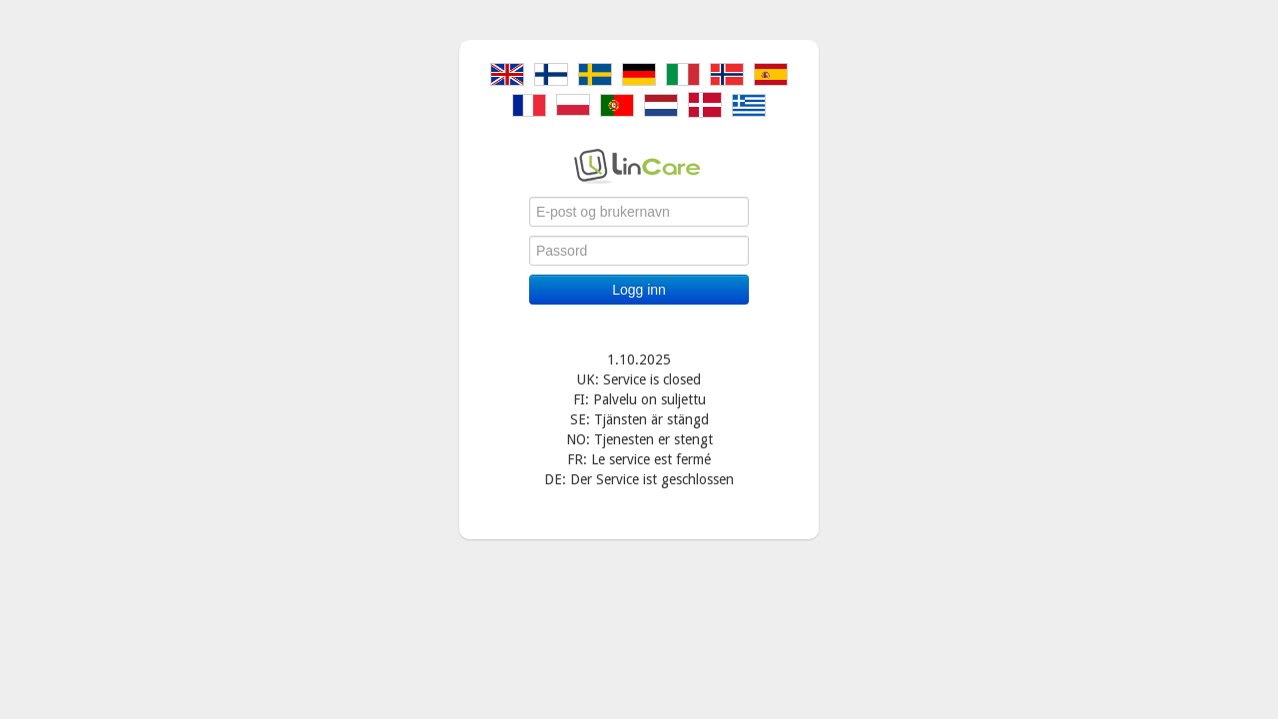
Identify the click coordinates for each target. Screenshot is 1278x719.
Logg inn (639, 290)
